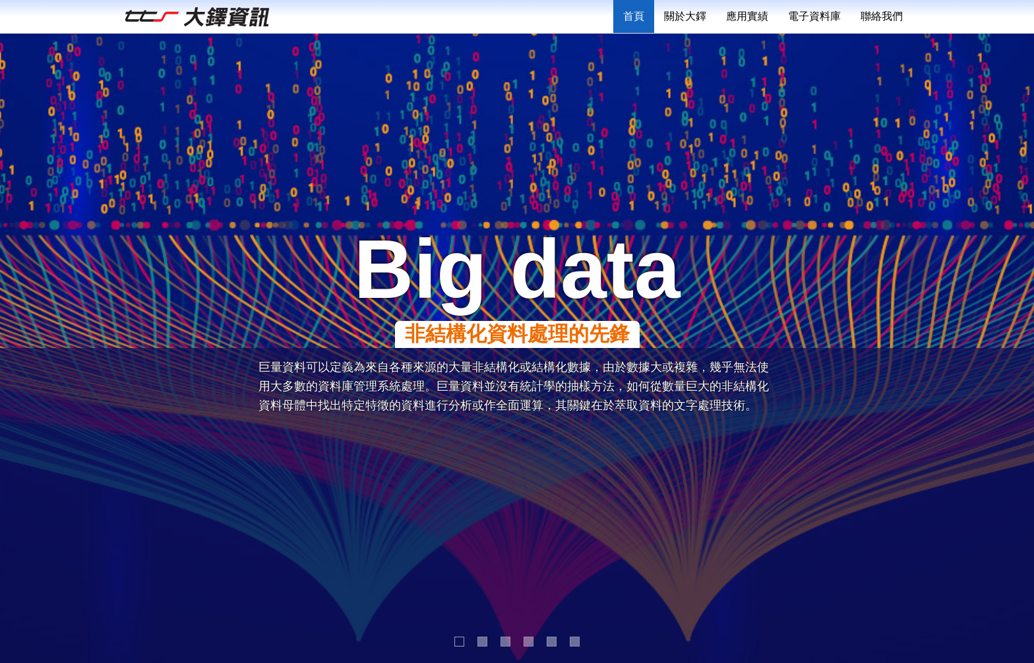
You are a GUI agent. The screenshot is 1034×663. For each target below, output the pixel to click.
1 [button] (460, 642)
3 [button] (506, 642)
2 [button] (483, 642)
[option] (517, 348)
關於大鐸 (685, 16)
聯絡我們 (882, 16)
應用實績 (747, 16)
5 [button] (552, 642)
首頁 (633, 16)
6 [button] (575, 642)
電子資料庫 (814, 16)
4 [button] (529, 642)
